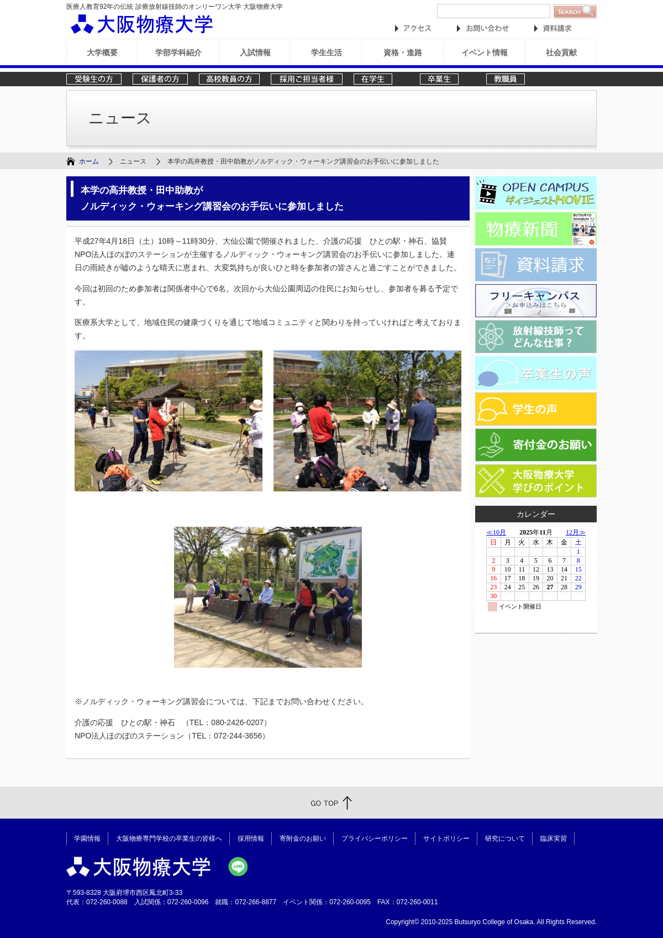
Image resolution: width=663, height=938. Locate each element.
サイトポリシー (446, 838)
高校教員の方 (229, 79)
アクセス (413, 28)
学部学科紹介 (178, 52)
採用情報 (251, 838)
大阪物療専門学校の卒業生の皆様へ (169, 838)
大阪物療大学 (142, 24)
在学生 (381, 79)
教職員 (513, 79)
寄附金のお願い (303, 838)
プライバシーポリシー (374, 838)
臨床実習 (553, 838)
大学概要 (102, 52)
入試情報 (255, 52)
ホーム (89, 161)
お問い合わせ (483, 28)
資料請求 (552, 28)
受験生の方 (94, 79)
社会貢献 (561, 52)
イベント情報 (484, 52)
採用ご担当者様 (307, 79)
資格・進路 (402, 52)
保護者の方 (160, 79)
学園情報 (87, 838)
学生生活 (326, 52)
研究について (505, 838)
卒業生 (447, 79)
